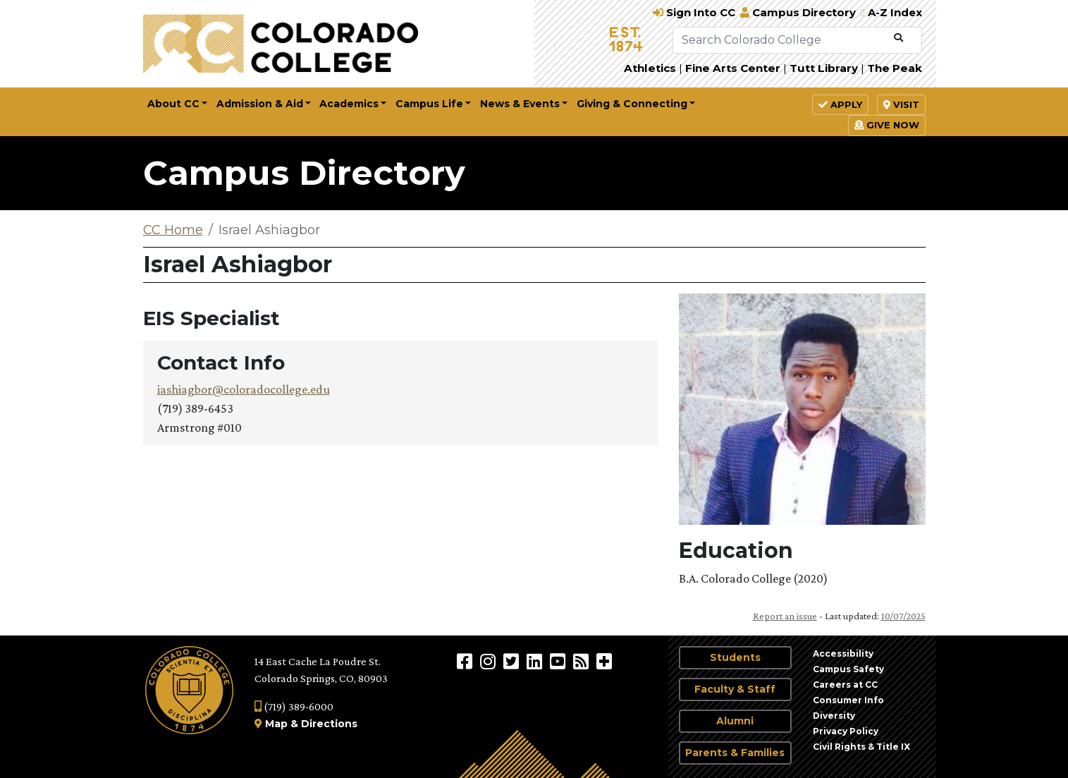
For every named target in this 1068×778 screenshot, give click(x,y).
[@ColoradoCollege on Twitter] (512, 661)
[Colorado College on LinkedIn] (536, 661)
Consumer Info (848, 700)
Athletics (650, 68)
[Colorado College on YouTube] (559, 661)
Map (276, 723)
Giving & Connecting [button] (632, 103)
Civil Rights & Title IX (861, 746)
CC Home (173, 230)
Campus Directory (304, 172)
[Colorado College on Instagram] (489, 661)
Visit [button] (901, 104)
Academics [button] (349, 103)
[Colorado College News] (582, 661)
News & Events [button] (520, 103)
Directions (329, 723)
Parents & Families (735, 752)
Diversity (834, 715)
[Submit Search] (898, 38)
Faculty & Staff (734, 689)
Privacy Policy (845, 731)
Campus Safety (848, 669)
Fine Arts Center (732, 68)
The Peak (894, 68)
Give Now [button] (886, 124)
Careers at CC (845, 684)
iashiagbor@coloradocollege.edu (243, 389)
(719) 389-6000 (293, 706)
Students (735, 657)
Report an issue (785, 615)
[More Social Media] (604, 661)
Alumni (735, 721)
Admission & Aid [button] (259, 103)
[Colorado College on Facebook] (466, 661)
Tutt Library (824, 68)
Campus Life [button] (429, 103)
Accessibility (843, 653)
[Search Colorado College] (780, 40)
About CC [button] (173, 103)
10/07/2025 (903, 615)
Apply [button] (840, 104)
